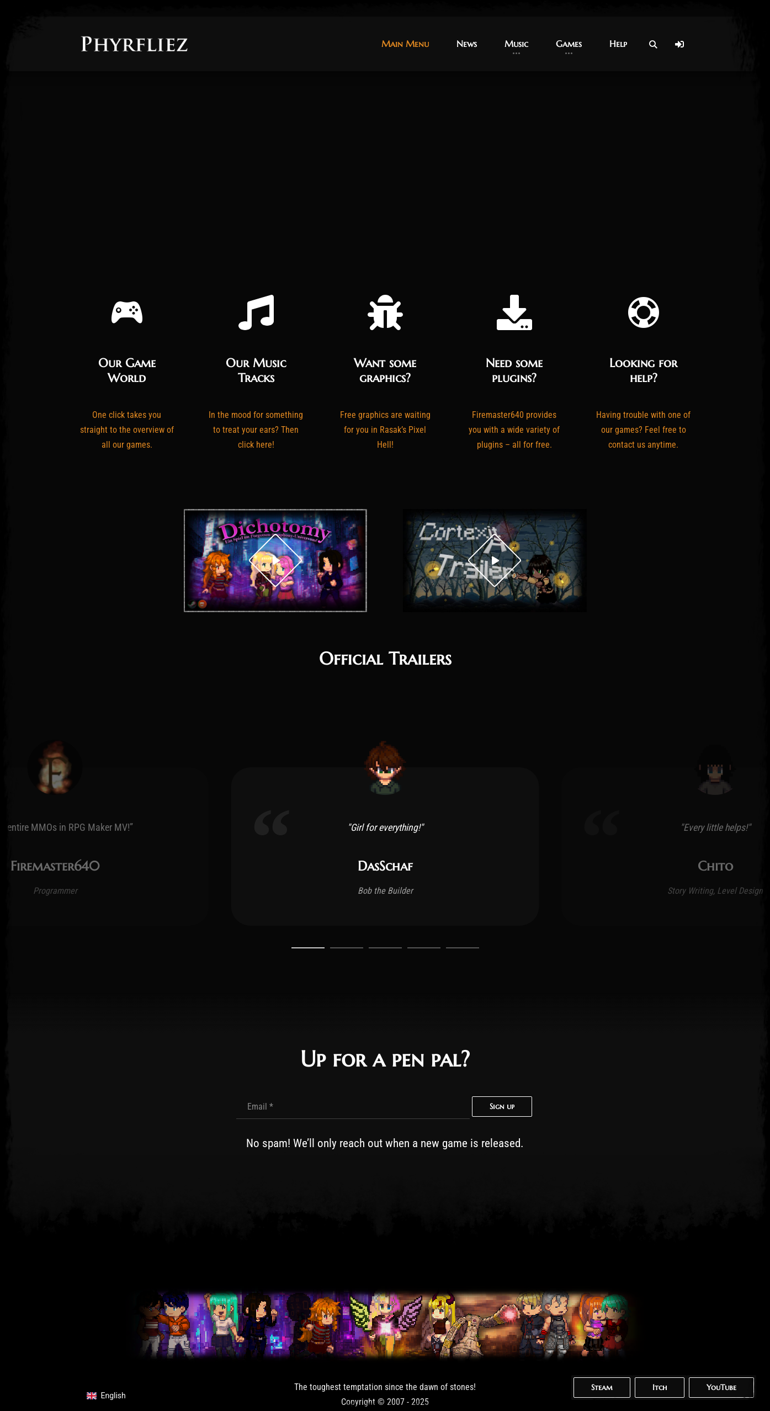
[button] (405, 44)
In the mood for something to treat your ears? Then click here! (256, 430)
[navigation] (111, 1396)
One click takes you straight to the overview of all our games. (127, 430)
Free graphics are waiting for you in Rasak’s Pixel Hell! (385, 430)
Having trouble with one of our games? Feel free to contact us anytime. (643, 430)
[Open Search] (653, 44)
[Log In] (679, 44)
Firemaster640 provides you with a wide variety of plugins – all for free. (514, 430)
